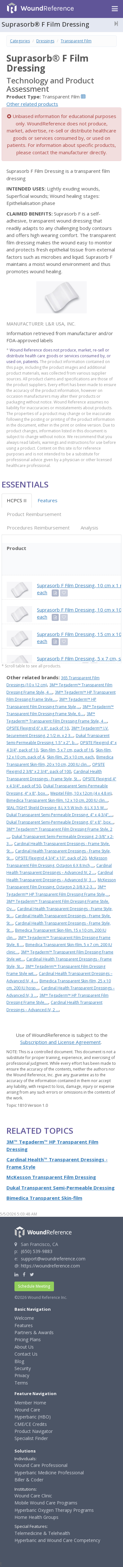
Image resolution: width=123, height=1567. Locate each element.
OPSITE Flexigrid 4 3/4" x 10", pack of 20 (50, 858)
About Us (24, 1347)
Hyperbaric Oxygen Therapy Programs (54, 1510)
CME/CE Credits (30, 1424)
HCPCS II (17, 500)
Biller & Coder (28, 1480)
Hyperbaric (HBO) (32, 1417)
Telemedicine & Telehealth (42, 1533)
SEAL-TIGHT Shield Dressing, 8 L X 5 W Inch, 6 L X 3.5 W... (56, 807)
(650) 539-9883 (36, 1251)
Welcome (24, 1318)
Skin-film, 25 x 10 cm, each (70, 757)
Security (22, 1368)
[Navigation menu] (115, 9)
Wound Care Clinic (33, 1496)
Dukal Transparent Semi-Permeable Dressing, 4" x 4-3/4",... (59, 814)
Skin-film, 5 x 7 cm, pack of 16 (66, 750)
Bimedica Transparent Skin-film (44, 1198)
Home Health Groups (36, 1517)
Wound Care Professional (40, 1465)
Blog (19, 1361)
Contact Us (26, 1354)
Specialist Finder (31, 1438)
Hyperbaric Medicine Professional (49, 1473)
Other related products (32, 104)
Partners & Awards (34, 1332)
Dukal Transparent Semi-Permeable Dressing (60, 1187)
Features (47, 500)
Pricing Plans (27, 1339)
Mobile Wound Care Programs (45, 1503)
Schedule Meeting (34, 1286)
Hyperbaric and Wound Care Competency (57, 1540)
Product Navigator (33, 1431)
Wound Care (27, 1410)
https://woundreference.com (50, 1266)
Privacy (21, 1375)
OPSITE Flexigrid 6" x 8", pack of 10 (37, 728)
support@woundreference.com (53, 1259)
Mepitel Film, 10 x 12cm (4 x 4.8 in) (80, 793)
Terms (21, 1383)
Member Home (30, 1403)
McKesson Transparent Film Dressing (51, 1177)
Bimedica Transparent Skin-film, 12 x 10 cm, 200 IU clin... (57, 800)
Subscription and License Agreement (60, 1042)
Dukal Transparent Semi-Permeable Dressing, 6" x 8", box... (59, 822)
